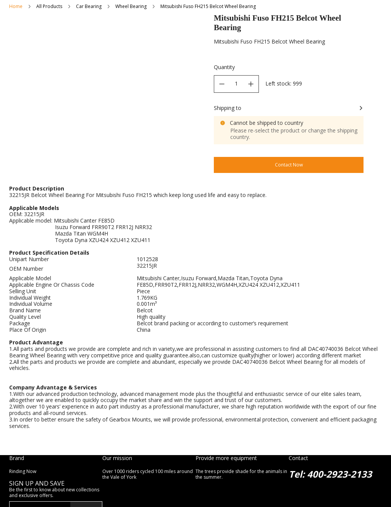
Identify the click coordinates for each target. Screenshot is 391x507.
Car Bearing (89, 6)
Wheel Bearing (131, 6)
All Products (49, 6)
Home (16, 6)
